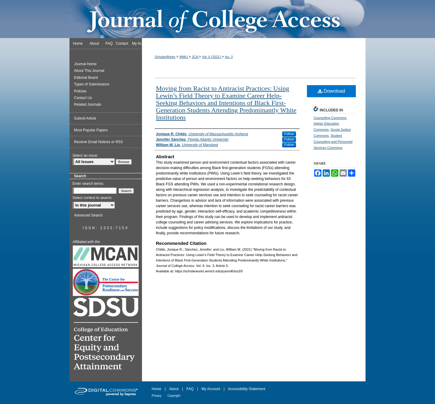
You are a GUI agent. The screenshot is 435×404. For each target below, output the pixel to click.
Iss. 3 (229, 57)
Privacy (157, 395)
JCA (195, 57)
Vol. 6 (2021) (211, 57)
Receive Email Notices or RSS (98, 142)
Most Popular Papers (91, 130)
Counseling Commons (330, 118)
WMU (184, 57)
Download (331, 91)
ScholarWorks (165, 57)
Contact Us (83, 98)
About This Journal (89, 71)
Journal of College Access (217, 19)
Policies (80, 91)
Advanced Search (88, 215)
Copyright (173, 395)
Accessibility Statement (246, 389)
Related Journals (87, 104)
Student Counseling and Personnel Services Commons (333, 141)
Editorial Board (86, 77)
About (174, 389)
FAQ (190, 389)
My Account (210, 389)
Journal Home (85, 64)
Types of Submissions (91, 84)
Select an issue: (85, 155)
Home (156, 389)
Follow (289, 134)
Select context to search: (92, 198)
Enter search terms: (88, 183)
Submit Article (85, 118)
